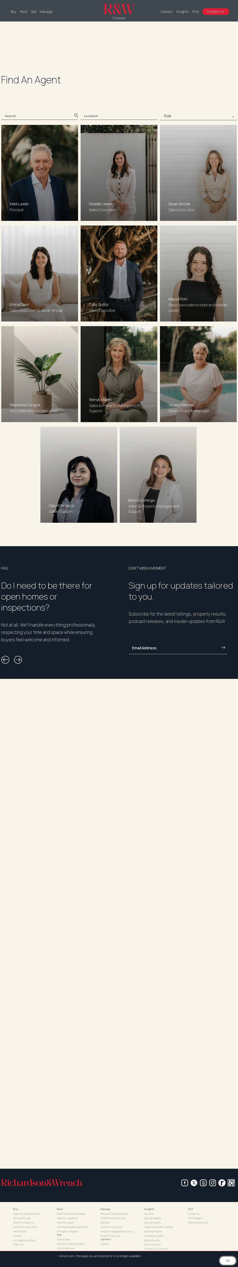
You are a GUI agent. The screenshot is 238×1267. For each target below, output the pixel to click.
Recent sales (19, 1231)
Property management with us (116, 1231)
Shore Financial (152, 1244)
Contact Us (215, 11)
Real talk (105, 1222)
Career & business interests (158, 1227)
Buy (13, 11)
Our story (149, 1214)
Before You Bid (152, 1240)
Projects (17, 1236)
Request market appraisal (70, 1244)
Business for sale (22, 1218)
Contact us (193, 1214)
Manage (46, 11)
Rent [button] (60, 1209)
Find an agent (195, 1218)
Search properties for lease (71, 1214)
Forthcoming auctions (25, 1227)
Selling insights (152, 1222)
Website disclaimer (198, 1222)
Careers (166, 11)
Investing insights (154, 1236)
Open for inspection (23, 1222)
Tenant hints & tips (110, 1236)
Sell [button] (59, 1235)
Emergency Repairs (67, 1231)
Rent (23, 11)
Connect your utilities (155, 1249)
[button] (5, 660)
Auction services (65, 1248)
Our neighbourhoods (24, 1240)
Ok (228, 1260)
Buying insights (152, 1218)
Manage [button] (105, 1209)
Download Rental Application (72, 1227)
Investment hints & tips (112, 1218)
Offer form (18, 1244)
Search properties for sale (26, 1214)
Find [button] (190, 1209)
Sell (33, 11)
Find (195, 11)
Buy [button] (15, 1209)
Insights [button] (149, 1209)
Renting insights (153, 1231)
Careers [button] (105, 1239)
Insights (182, 11)
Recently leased (65, 1222)
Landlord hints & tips (111, 1227)
